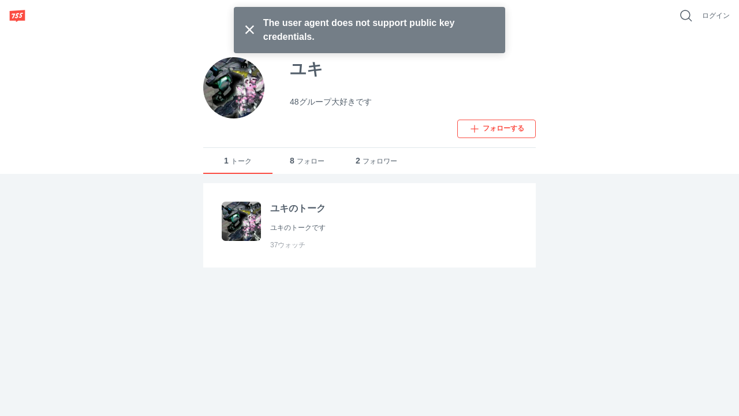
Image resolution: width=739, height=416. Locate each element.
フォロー (307, 161)
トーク (238, 161)
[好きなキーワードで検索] (686, 15)
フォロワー (376, 161)
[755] (17, 16)
